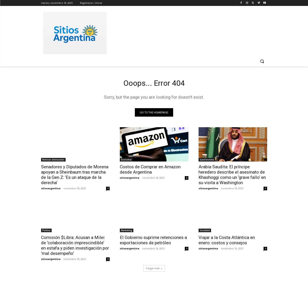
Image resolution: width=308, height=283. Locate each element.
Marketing (126, 231)
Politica (46, 231)
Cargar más (154, 269)
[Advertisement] (186, 32)
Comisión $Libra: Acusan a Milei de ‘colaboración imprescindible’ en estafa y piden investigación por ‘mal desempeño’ (75, 246)
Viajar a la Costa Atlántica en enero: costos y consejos (227, 241)
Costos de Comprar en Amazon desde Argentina (150, 171)
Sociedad (205, 231)
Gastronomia (207, 160)
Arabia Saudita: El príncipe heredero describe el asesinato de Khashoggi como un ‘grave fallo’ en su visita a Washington (232, 176)
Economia (126, 160)
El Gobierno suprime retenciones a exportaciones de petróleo (153, 241)
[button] (262, 61)
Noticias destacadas (53, 160)
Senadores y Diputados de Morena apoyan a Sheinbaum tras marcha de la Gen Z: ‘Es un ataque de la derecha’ (74, 176)
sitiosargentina (51, 189)
